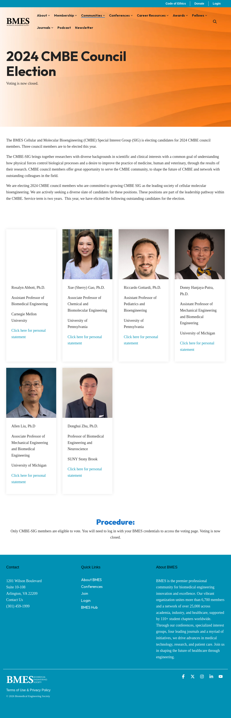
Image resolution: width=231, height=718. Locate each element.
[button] (183, 676)
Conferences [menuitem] (92, 587)
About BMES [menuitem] (91, 580)
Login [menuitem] (217, 3)
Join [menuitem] (84, 593)
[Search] (215, 21)
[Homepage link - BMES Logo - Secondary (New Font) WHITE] (27, 684)
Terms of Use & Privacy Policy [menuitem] (28, 690)
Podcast (64, 28)
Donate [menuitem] (199, 3)
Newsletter (84, 28)
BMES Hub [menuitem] (89, 607)
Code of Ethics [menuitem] (175, 3)
